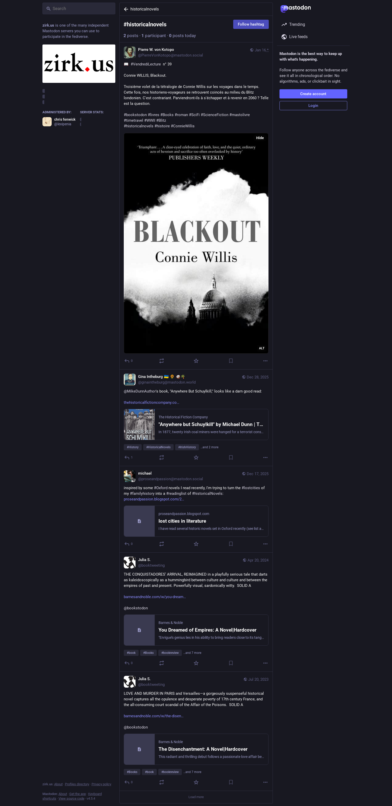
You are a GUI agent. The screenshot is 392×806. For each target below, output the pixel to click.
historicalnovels (144, 9)
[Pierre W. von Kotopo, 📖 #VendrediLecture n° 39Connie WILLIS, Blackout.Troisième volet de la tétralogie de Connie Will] (196, 206)
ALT (261, 348)
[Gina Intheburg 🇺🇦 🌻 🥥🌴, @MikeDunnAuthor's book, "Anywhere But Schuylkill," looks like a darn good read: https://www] (196, 418)
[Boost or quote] (161, 361)
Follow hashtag (251, 24)
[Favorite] (196, 361)
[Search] (78, 8)
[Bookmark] (231, 361)
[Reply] (129, 361)
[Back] (125, 9)
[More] (265, 361)
